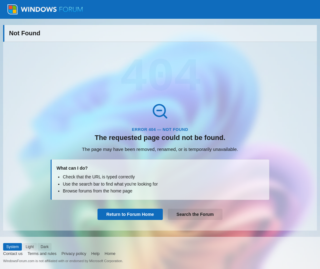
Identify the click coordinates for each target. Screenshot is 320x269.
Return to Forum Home (130, 214)
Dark (44, 247)
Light (30, 247)
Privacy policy (74, 253)
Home (110, 253)
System (12, 247)
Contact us (12, 253)
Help (95, 253)
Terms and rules (42, 253)
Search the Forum (195, 214)
